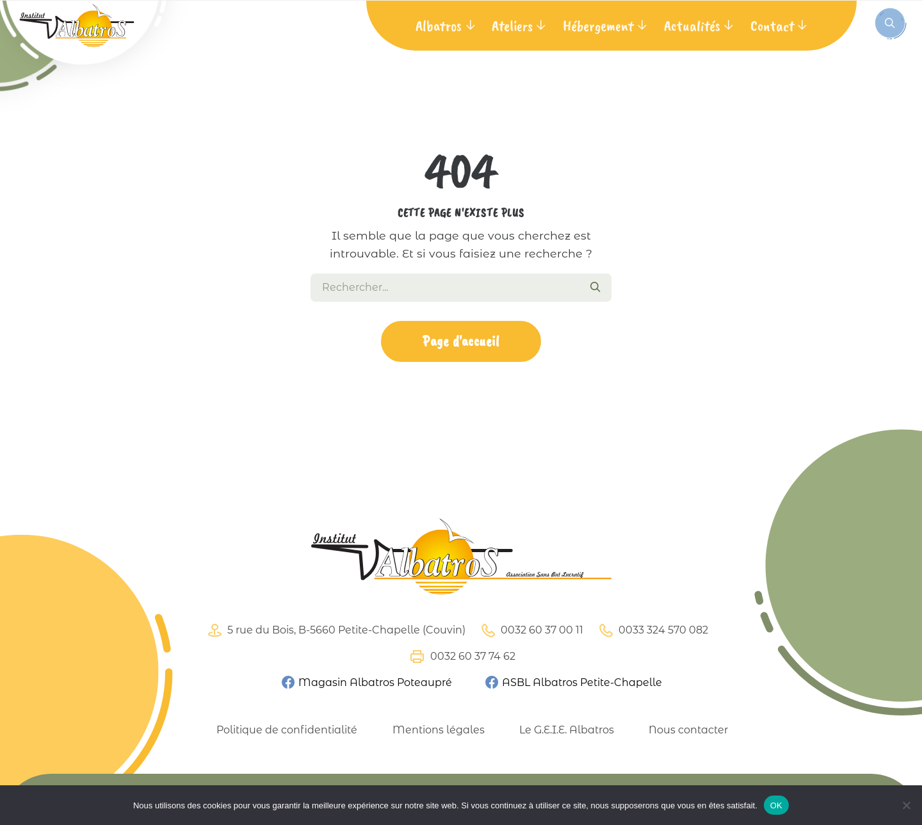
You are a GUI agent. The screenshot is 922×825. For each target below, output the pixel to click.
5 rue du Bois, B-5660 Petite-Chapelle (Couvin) (334, 630)
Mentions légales (438, 730)
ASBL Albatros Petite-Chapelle (573, 682)
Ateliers (512, 25)
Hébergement (598, 25)
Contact (772, 25)
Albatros (439, 25)
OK (776, 805)
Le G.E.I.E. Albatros (566, 730)
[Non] (906, 805)
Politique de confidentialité (286, 730)
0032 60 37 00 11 (530, 630)
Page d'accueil (461, 341)
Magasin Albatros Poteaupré (366, 682)
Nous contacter (688, 730)
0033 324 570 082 (651, 630)
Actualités (692, 25)
